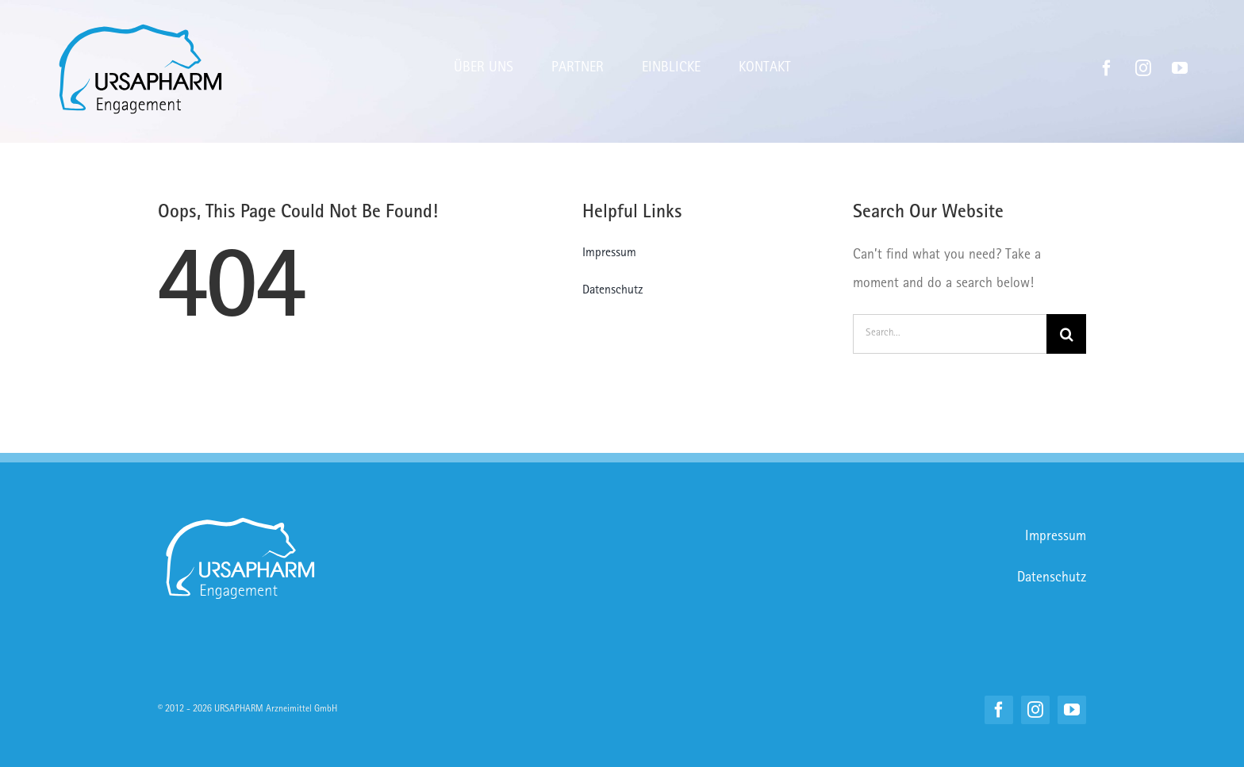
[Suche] (1066, 334)
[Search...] (949, 334)
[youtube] (1179, 68)
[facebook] (1106, 68)
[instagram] (1143, 68)
